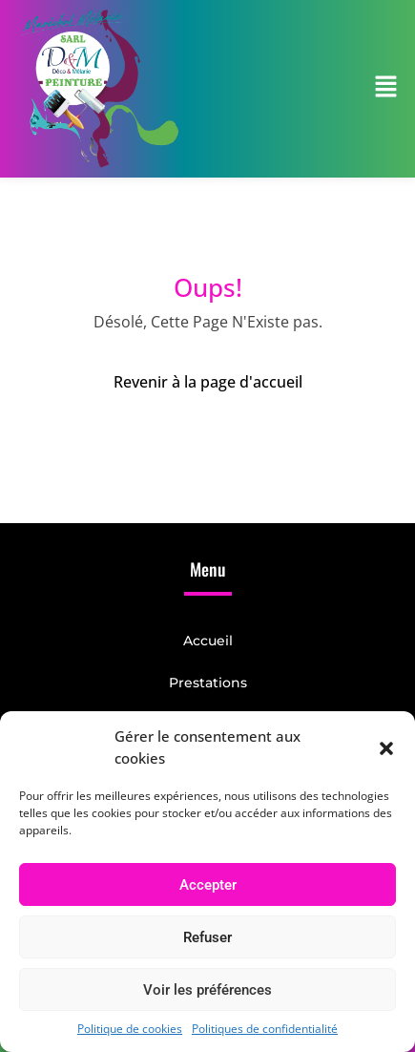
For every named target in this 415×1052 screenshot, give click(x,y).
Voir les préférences (207, 990)
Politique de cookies (129, 1028)
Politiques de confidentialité (265, 1028)
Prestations (208, 682)
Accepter (208, 885)
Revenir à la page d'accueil (208, 381)
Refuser (207, 937)
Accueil (208, 640)
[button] (386, 747)
